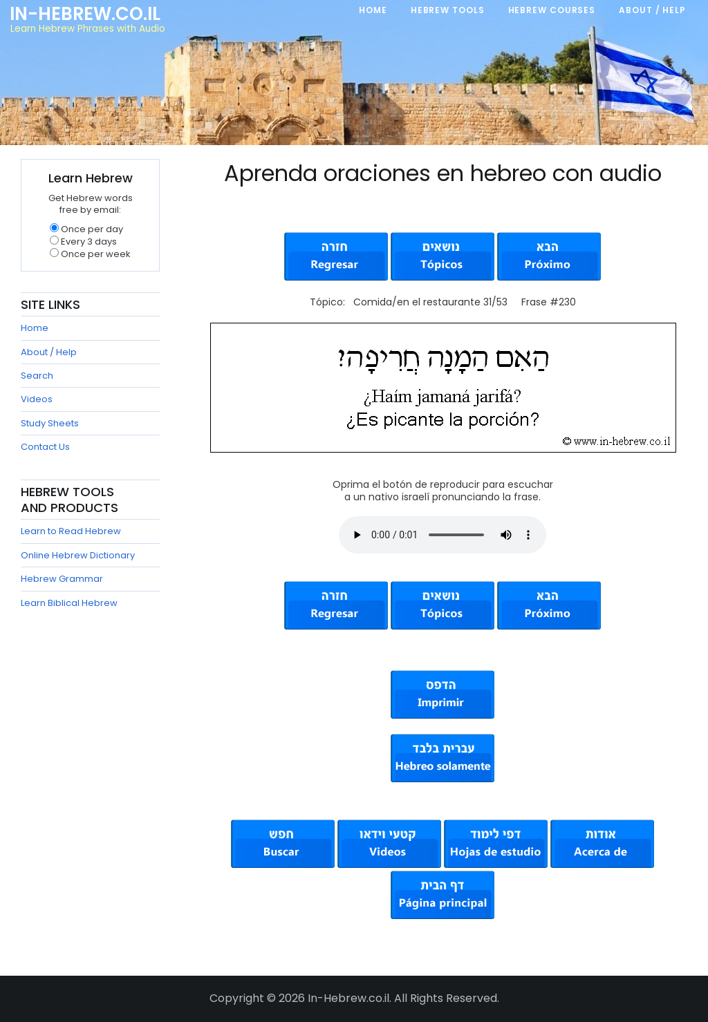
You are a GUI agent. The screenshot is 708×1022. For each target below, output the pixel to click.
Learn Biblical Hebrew (69, 602)
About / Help (49, 352)
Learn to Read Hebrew (71, 531)
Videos (37, 399)
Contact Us (45, 446)
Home (34, 327)
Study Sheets (50, 423)
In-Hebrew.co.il (85, 13)
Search (37, 375)
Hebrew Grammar (62, 578)
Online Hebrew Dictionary (78, 555)
